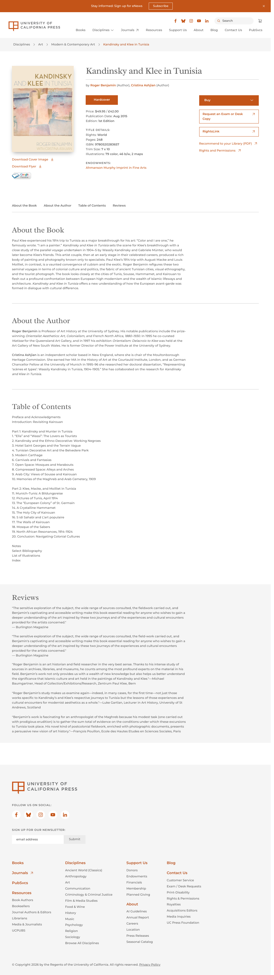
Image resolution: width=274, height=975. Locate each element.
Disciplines (21, 45)
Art (40, 45)
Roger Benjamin (103, 85)
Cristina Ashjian (143, 85)
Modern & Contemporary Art (73, 45)
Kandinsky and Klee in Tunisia (126, 45)
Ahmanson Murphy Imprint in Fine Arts (116, 168)
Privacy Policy (149, 965)
